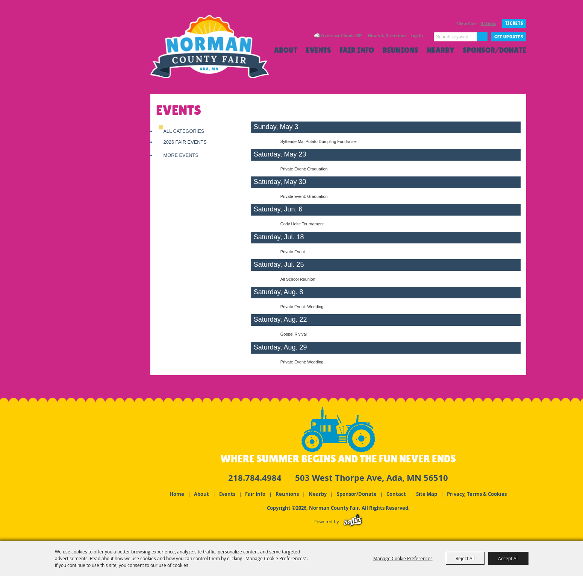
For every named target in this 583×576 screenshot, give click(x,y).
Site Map (426, 494)
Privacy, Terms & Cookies (477, 494)
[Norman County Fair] (209, 51)
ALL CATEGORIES (184, 131)
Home (177, 494)
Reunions (400, 50)
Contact (396, 494)
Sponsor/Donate (494, 50)
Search (482, 36)
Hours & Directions (387, 35)
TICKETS (514, 23)
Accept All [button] (508, 558)
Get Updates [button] (508, 37)
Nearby (440, 50)
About (285, 50)
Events (318, 50)
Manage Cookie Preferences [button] (403, 558)
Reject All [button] (465, 558)
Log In (416, 35)
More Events (181, 155)
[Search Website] (455, 36)
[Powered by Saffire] (353, 521)
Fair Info (357, 50)
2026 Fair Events (185, 142)
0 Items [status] (488, 23)
